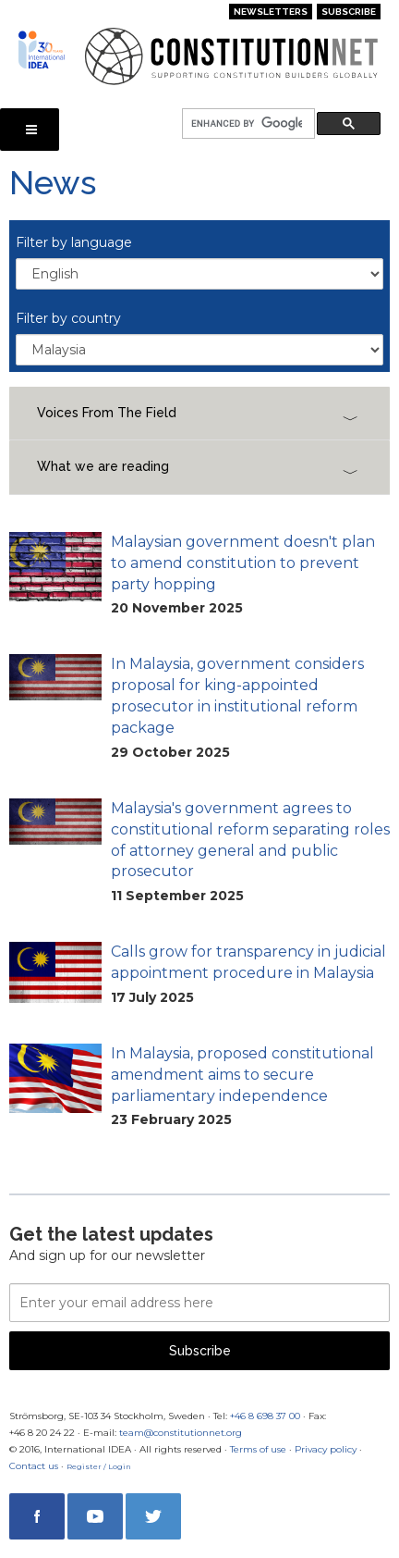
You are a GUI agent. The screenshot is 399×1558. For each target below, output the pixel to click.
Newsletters (271, 11)
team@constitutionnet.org (180, 1433)
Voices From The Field (106, 412)
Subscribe (348, 11)
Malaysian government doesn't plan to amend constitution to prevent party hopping (243, 563)
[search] (246, 124)
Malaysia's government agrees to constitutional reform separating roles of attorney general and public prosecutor (250, 840)
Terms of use (258, 1449)
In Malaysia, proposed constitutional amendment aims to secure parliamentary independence (242, 1075)
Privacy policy (326, 1449)
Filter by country (68, 318)
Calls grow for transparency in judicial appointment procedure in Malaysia (248, 962)
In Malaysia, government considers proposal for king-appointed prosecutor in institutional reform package (237, 695)
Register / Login (98, 1466)
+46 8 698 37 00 (265, 1416)
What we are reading (103, 466)
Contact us (33, 1466)
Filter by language (74, 242)
